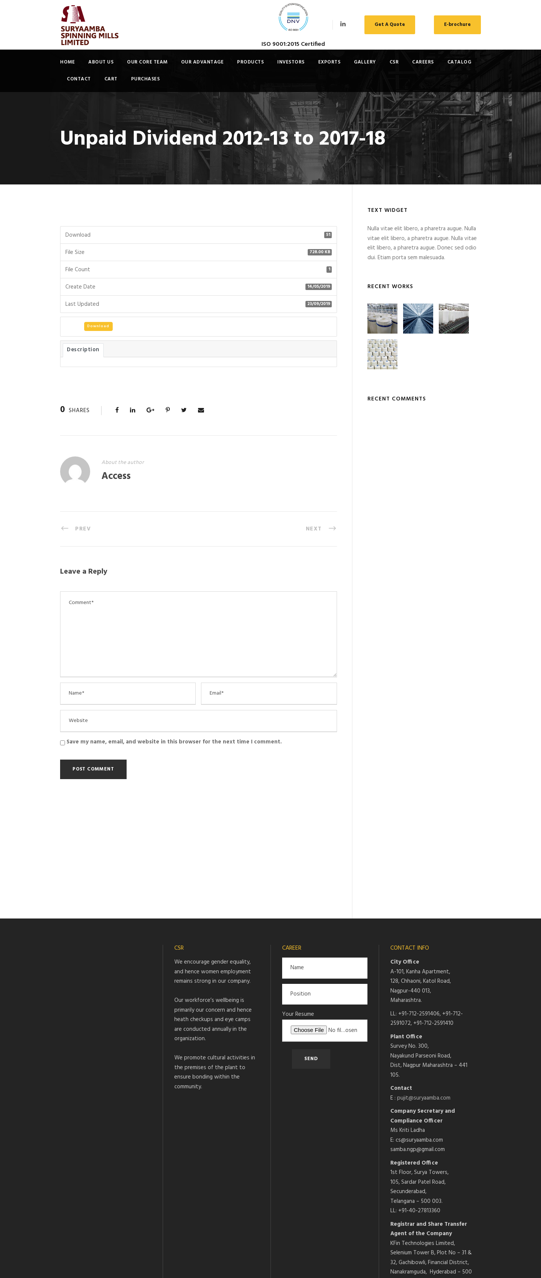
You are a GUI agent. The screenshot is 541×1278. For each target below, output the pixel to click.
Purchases (145, 79)
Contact (79, 79)
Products (250, 62)
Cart (111, 79)
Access (116, 476)
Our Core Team (147, 62)
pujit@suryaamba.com (423, 993)
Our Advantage (202, 62)
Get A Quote (390, 25)
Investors (291, 62)
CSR (394, 62)
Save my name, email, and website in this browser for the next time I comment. (174, 741)
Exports (329, 62)
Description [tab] (83, 350)
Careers (423, 62)
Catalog (459, 62)
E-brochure (457, 25)
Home (67, 62)
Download (98, 326)
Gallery (365, 62)
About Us (100, 62)
